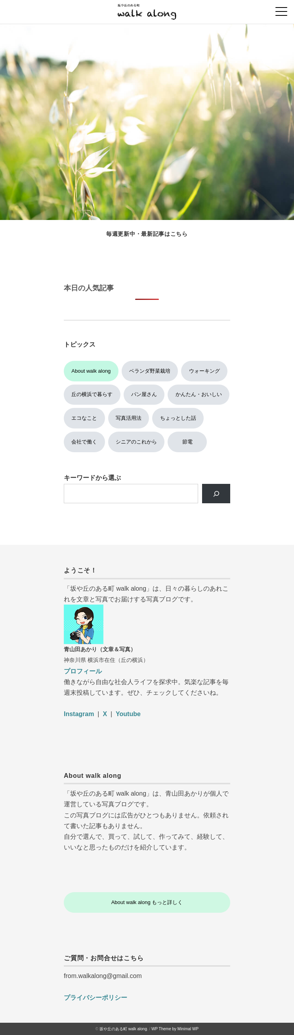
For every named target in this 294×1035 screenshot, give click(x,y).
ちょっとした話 (178, 418)
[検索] (216, 493)
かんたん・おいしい (199, 394)
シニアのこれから (136, 442)
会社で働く (84, 442)
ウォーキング (204, 371)
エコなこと (84, 418)
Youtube (128, 714)
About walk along (91, 371)
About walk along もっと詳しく (147, 902)
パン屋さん (144, 394)
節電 (187, 442)
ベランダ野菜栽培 (149, 371)
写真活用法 (128, 418)
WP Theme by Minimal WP (175, 1029)
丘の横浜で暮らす (92, 394)
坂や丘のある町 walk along (123, 1029)
